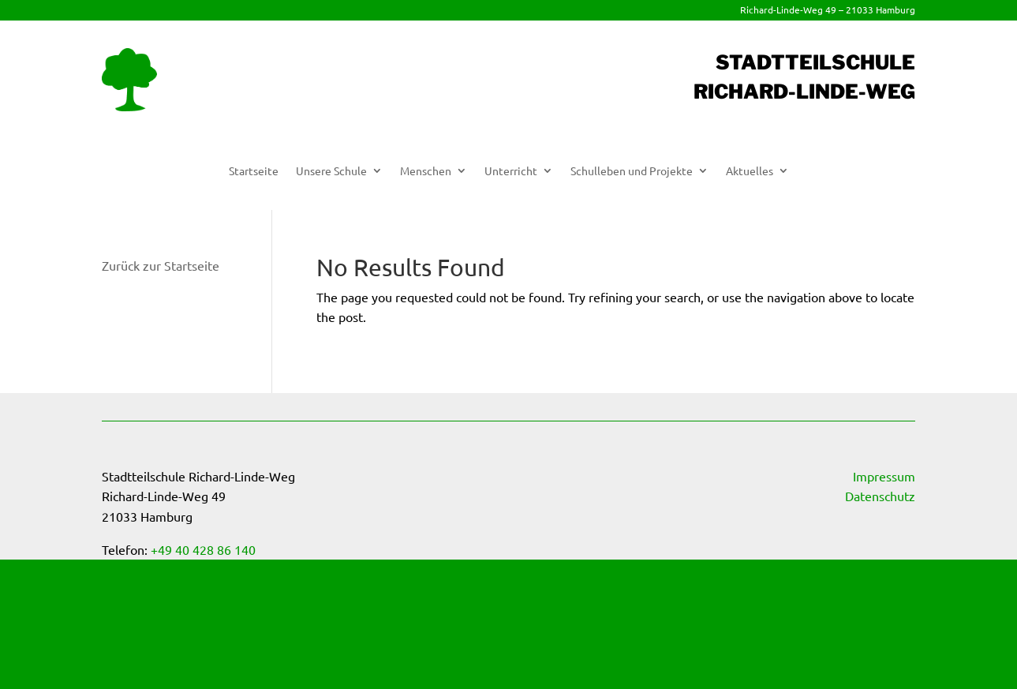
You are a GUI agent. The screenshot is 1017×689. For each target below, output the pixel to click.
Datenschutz (880, 496)
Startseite (254, 171)
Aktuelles (749, 171)
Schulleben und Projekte (631, 171)
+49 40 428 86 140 (203, 549)
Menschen (425, 171)
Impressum (884, 476)
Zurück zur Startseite (160, 265)
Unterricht (510, 171)
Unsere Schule (331, 171)
